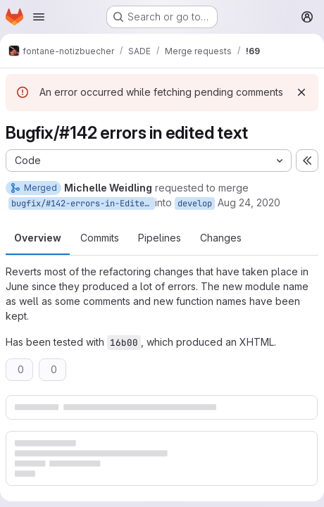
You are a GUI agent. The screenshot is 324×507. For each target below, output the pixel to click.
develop (194, 203)
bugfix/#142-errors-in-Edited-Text (83, 203)
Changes (221, 238)
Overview (37, 238)
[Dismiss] (301, 92)
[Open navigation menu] (38, 17)
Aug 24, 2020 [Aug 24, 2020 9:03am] (249, 202)
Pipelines (159, 238)
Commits (99, 238)
